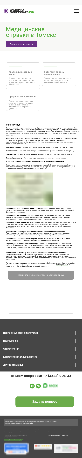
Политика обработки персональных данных (13, 439)
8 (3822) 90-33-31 (48, 421)
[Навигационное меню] (76, 11)
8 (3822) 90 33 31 (62, 265)
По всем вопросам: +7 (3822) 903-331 (41, 376)
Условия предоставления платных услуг (13, 440)
